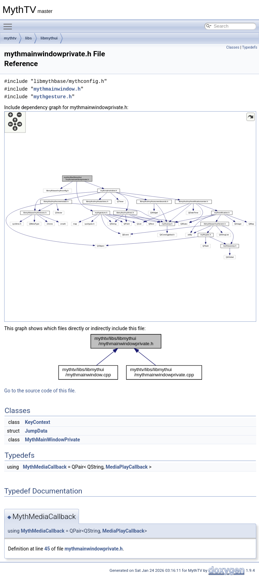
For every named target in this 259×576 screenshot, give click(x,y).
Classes (232, 47)
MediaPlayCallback (127, 467)
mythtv (10, 38)
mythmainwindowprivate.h (94, 549)
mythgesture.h (53, 96)
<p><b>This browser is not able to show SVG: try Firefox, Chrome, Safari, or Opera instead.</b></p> (130, 216)
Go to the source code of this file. (40, 390)
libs (28, 38)
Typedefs (249, 47)
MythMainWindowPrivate (52, 439)
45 (47, 549)
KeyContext (37, 422)
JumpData (36, 431)
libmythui (49, 38)
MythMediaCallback (44, 467)
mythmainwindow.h (57, 89)
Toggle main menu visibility (9, 23)
